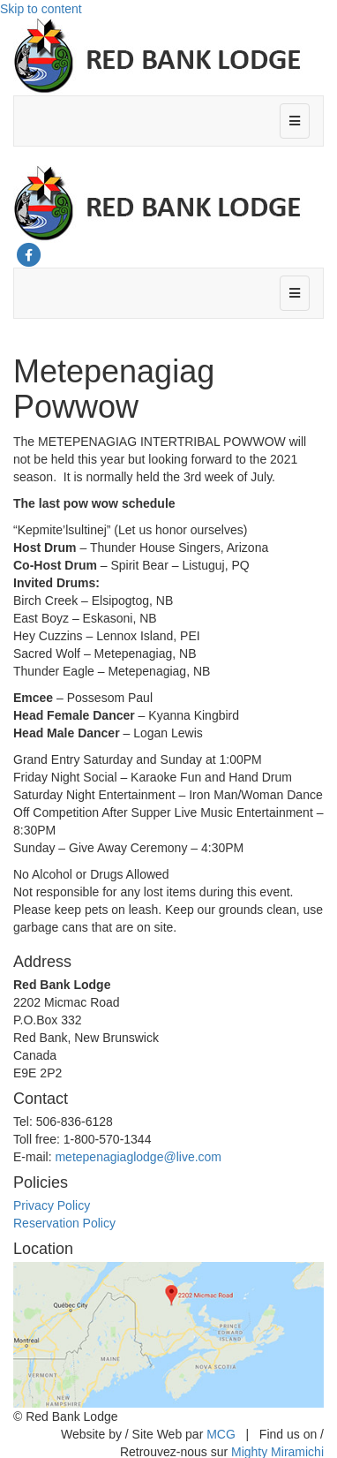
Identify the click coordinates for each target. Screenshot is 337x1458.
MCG (221, 1434)
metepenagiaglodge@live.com (138, 1157)
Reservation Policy (64, 1223)
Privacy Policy (51, 1205)
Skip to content (41, 9)
